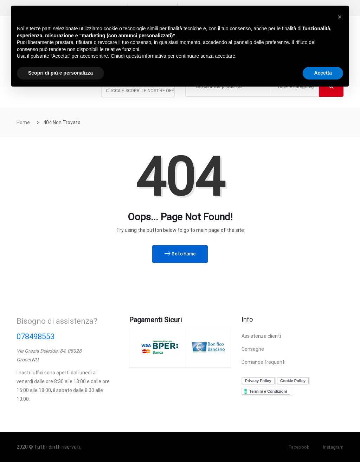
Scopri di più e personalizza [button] (60, 73)
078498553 (35, 336)
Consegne (253, 349)
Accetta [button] (323, 73)
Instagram (331, 447)
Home (23, 122)
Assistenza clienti (261, 336)
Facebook (295, 447)
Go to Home (180, 254)
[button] (339, 17)
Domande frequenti (263, 362)
